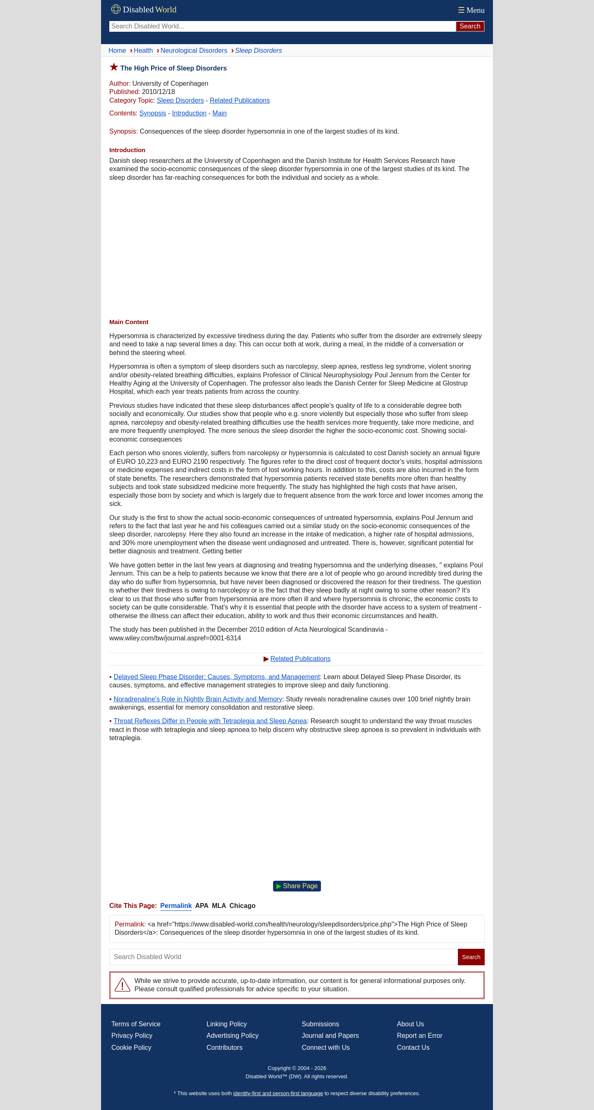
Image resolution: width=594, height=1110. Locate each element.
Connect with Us (326, 1047)
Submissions (320, 1024)
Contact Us (413, 1047)
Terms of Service (135, 1024)
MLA (219, 905)
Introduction (189, 113)
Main (219, 113)
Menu (470, 10)
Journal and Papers (330, 1035)
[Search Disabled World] (282, 26)
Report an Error (419, 1035)
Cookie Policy (131, 1047)
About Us (410, 1024)
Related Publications (240, 100)
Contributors (225, 1047)
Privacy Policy (132, 1035)
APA (202, 905)
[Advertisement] (297, 250)
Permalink (176, 905)
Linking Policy (227, 1024)
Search (471, 957)
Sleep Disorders (180, 100)
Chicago (242, 905)
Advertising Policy (233, 1035)
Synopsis (152, 113)
